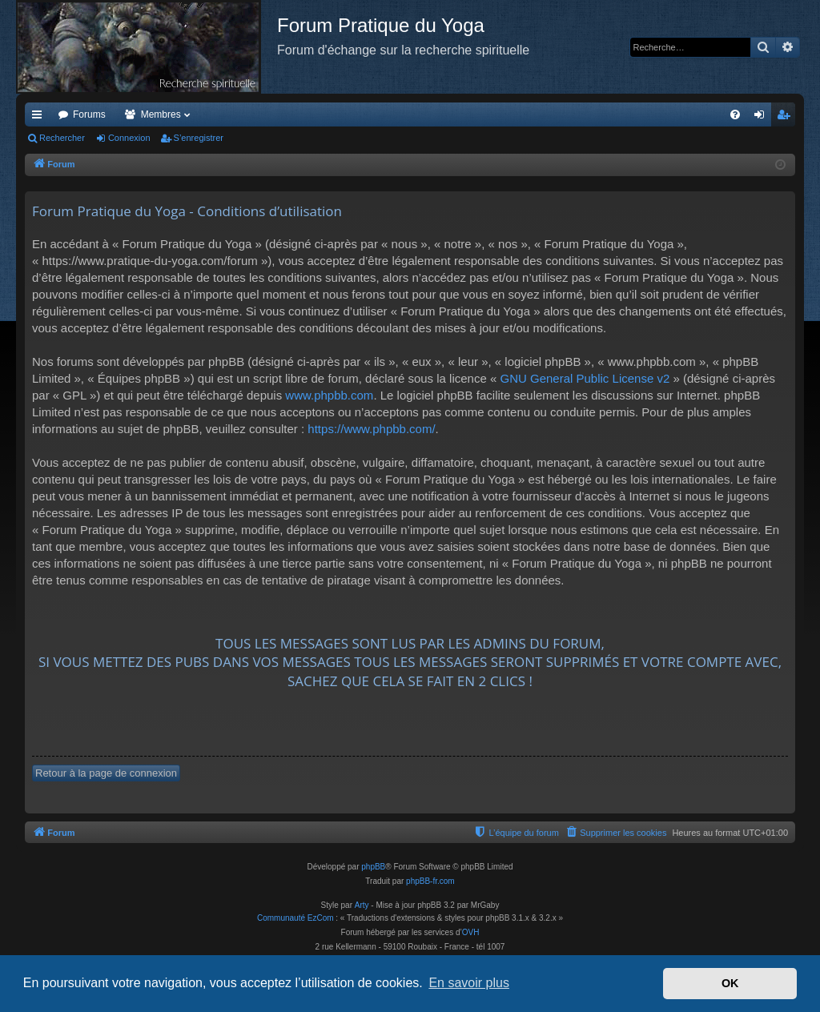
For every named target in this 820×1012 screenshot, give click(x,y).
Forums (89, 114)
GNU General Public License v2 (584, 378)
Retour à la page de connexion (106, 773)
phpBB (373, 866)
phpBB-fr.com (430, 881)
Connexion (129, 138)
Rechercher (62, 138)
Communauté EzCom (295, 918)
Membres (161, 114)
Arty (362, 905)
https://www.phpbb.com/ (371, 429)
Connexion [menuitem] (762, 118)
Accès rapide (40, 118)
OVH (471, 932)
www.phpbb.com (329, 395)
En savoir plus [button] (468, 983)
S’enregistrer (198, 138)
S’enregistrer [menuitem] (786, 118)
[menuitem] (735, 114)
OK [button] (730, 983)
